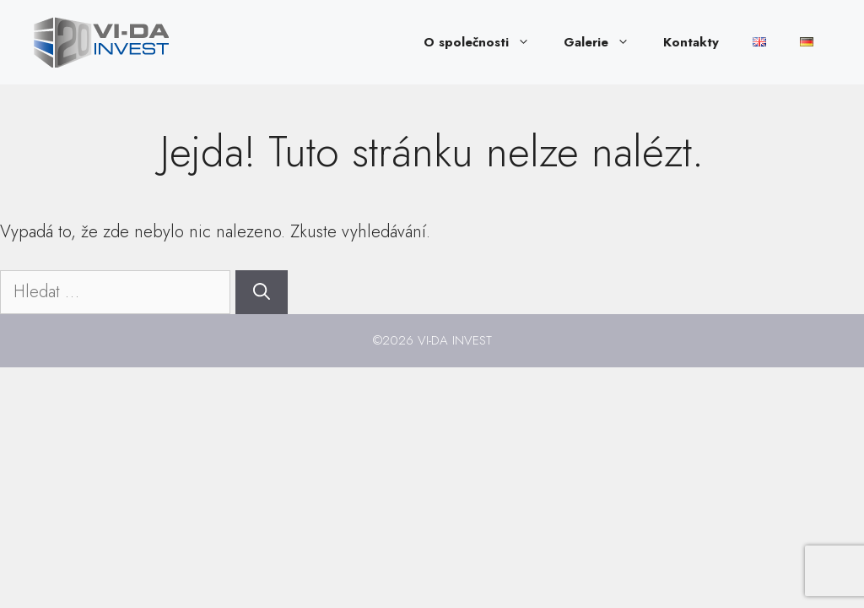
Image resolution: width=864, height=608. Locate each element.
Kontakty (691, 42)
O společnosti (485, 42)
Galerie (605, 42)
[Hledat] (261, 292)
